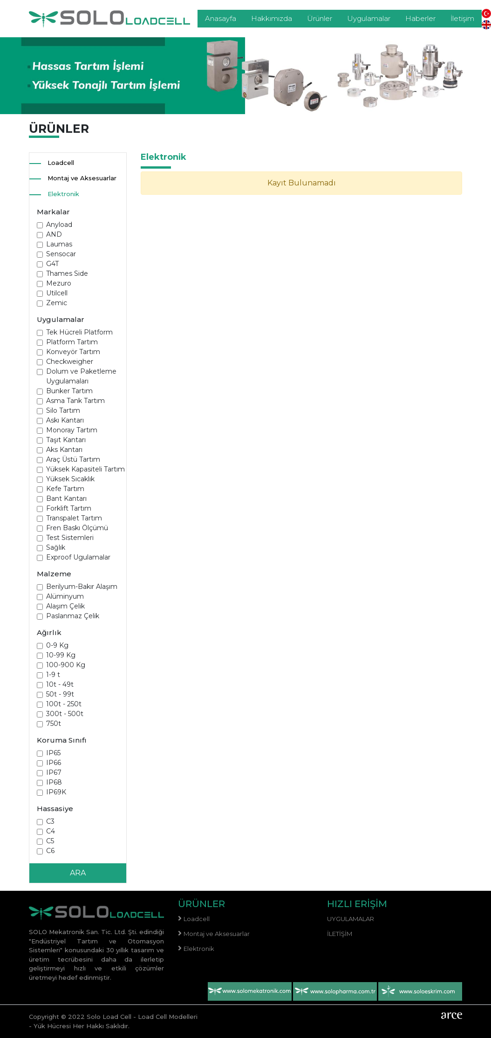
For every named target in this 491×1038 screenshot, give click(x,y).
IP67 (53, 772)
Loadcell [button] (61, 162)
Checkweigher (69, 361)
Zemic (56, 303)
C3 (50, 821)
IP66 (53, 762)
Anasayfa (220, 18)
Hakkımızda (271, 18)
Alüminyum (65, 596)
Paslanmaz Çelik (72, 616)
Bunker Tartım (69, 391)
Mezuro (58, 283)
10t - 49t (60, 684)
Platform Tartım (72, 342)
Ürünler (319, 18)
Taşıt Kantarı (66, 440)
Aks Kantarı (64, 449)
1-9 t (53, 674)
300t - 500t (64, 714)
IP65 (53, 753)
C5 (50, 841)
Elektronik (63, 194)
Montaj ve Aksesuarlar (82, 178)
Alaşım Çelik (65, 606)
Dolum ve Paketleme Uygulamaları (81, 376)
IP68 (54, 782)
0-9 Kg (57, 645)
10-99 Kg (60, 655)
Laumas (59, 244)
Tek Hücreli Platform (79, 332)
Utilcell (57, 293)
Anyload (59, 224)
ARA (78, 872)
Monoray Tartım (71, 430)
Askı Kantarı (65, 420)
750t (53, 723)
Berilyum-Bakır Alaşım (81, 586)
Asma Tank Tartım (75, 400)
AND (54, 234)
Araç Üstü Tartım (73, 459)
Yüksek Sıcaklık (70, 479)
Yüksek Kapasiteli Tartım (85, 469)
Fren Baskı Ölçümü (77, 528)
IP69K (56, 792)
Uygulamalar (368, 18)
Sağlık (55, 547)
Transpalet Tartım (74, 518)
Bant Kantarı (66, 498)
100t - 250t (64, 704)
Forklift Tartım (68, 508)
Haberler (420, 18)
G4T (52, 264)
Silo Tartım (63, 410)
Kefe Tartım (65, 489)
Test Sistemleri (70, 537)
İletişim (462, 18)
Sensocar (61, 254)
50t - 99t (60, 694)
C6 (50, 851)
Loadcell (197, 918)
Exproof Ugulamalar (78, 557)
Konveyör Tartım (73, 352)
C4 (50, 831)
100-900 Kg (65, 665)
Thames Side (67, 273)
